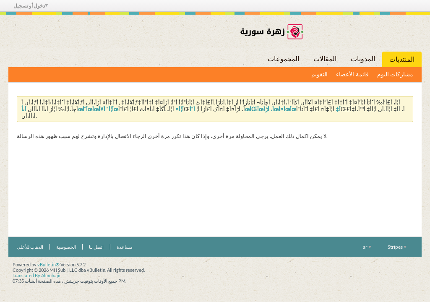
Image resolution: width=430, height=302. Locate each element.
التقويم (319, 74)
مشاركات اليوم (395, 74)
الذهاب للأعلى (30, 247)
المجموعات (283, 58)
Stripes (397, 247)
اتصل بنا (96, 247)
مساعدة (125, 247)
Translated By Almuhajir (37, 275)
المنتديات (401, 59)
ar (367, 247)
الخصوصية (66, 247)
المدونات (363, 58)
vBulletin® (48, 264)
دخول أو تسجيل (30, 6)
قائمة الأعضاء (352, 74)
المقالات (324, 58)
